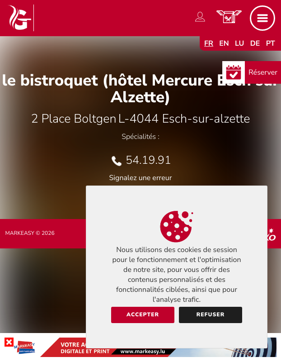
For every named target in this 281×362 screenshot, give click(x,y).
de (255, 43)
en (224, 43)
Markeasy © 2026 (30, 233)
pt (270, 43)
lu (239, 43)
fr (208, 43)
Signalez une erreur (140, 178)
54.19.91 (148, 160)
